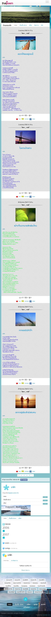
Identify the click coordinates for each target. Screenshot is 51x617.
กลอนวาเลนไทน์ (17, 583)
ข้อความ (36, 25)
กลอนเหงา (29, 592)
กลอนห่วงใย (33, 580)
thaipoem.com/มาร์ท (13, 493)
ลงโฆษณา (27, 607)
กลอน (15, 25)
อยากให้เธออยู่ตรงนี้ (25, 54)
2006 (6, 527)
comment (27, 119)
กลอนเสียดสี (11, 592)
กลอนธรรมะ (34, 589)
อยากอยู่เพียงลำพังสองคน (25, 412)
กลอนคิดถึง (25, 580)
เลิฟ (42, 25)
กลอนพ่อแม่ (32, 586)
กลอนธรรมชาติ (38, 592)
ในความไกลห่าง (25, 148)
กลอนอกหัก (17, 580)
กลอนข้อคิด (25, 589)
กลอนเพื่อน (16, 586)
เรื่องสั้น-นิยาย (23, 25)
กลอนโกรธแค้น (41, 586)
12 (3, 531)
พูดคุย (36, 604)
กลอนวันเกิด (43, 583)
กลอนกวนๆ (17, 589)
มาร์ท (4, 57)
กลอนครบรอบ (26, 583)
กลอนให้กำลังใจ (21, 592)
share (33, 119)
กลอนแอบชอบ (42, 589)
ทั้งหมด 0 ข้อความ (26, 570)
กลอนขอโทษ (7, 583)
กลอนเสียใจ (42, 580)
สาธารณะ (6, 560)
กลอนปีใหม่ (8, 586)
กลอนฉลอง (35, 583)
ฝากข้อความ (14, 560)
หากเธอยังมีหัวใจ (25, 330)
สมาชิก (43, 604)
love (20, 119)
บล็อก (30, 25)
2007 (6, 534)
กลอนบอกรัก (9, 580)
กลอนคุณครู (24, 586)
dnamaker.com (46, 615)
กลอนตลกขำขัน (8, 589)
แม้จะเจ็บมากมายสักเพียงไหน (25, 225)
